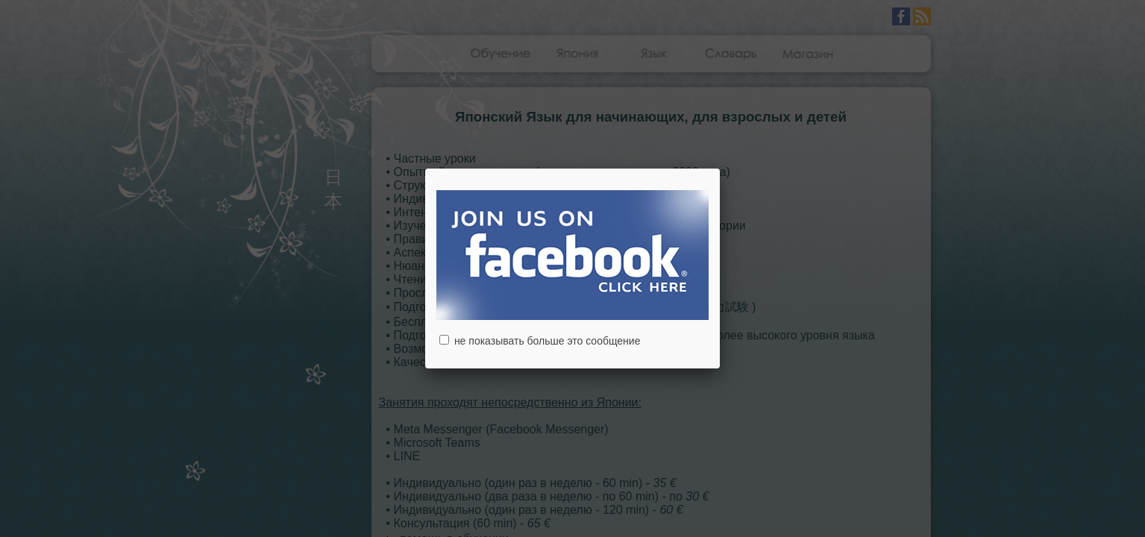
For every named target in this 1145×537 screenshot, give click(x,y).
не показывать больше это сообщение (539, 341)
